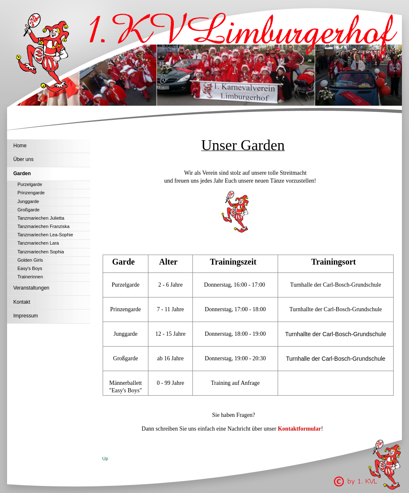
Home (20, 146)
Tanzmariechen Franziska (43, 226)
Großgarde (28, 209)
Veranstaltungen (31, 288)
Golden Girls (30, 260)
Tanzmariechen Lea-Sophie (45, 234)
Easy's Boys (29, 268)
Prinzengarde (30, 192)
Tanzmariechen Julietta (40, 218)
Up (105, 458)
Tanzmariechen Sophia (40, 251)
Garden (22, 173)
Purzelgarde (29, 184)
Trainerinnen (30, 276)
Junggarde (28, 201)
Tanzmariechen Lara (38, 242)
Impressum (25, 316)
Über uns (23, 159)
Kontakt (21, 302)
